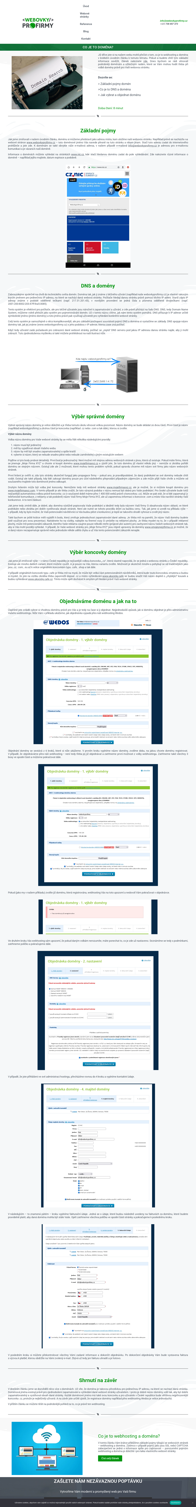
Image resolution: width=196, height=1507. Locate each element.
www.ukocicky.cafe (113, 576)
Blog (86, 31)
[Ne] (192, 1502)
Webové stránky (84, 15)
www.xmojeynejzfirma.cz (159, 527)
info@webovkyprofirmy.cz (142, 145)
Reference (86, 24)
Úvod (86, 6)
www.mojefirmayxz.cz (119, 487)
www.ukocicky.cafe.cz (40, 579)
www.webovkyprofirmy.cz (41, 142)
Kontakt (85, 38)
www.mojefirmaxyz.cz (86, 463)
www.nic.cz (77, 154)
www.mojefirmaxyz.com (21, 490)
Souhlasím (175, 1503)
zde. (145, 61)
